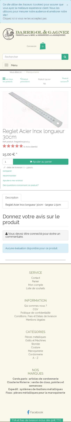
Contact (35, 278)
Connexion (31, 46)
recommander (9, 175)
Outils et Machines (35, 340)
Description (11, 197)
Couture (35, 347)
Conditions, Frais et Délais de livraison (35, 316)
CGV (35, 309)
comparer (7, 171)
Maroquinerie (35, 351)
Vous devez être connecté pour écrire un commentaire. (32, 235)
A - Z (35, 357)
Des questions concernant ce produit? (21, 185)
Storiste (35, 344)
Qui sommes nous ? (35, 305)
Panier (35, 281)
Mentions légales (35, 319)
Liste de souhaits (35, 288)
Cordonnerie (35, 354)
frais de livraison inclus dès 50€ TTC (40, 420)
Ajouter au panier (41, 161)
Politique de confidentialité (35, 312)
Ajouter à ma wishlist (13, 180)
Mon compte (35, 284)
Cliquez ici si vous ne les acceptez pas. (25, 18)
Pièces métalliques (35, 337)
